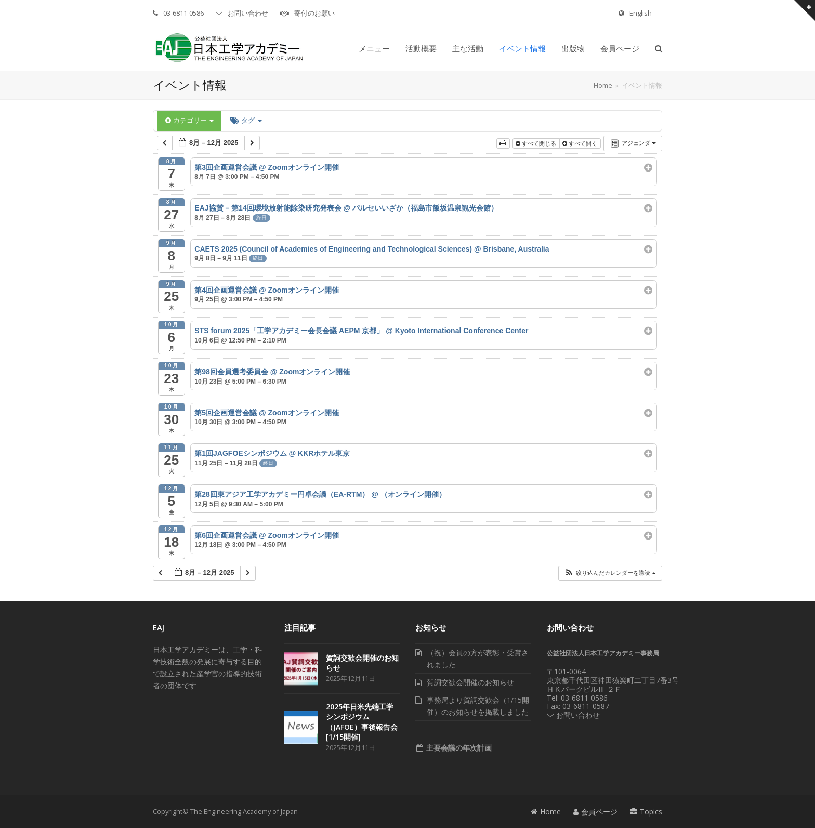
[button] (658, 49)
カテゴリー (189, 120)
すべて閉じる (537, 143)
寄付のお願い (314, 13)
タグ (245, 120)
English (640, 13)
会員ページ (595, 812)
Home (546, 812)
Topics (646, 812)
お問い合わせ (248, 13)
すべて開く (580, 143)
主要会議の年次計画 (458, 748)
